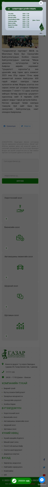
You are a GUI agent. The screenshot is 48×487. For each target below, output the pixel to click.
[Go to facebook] (42, 480)
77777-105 (23, 481)
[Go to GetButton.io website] (42, 484)
